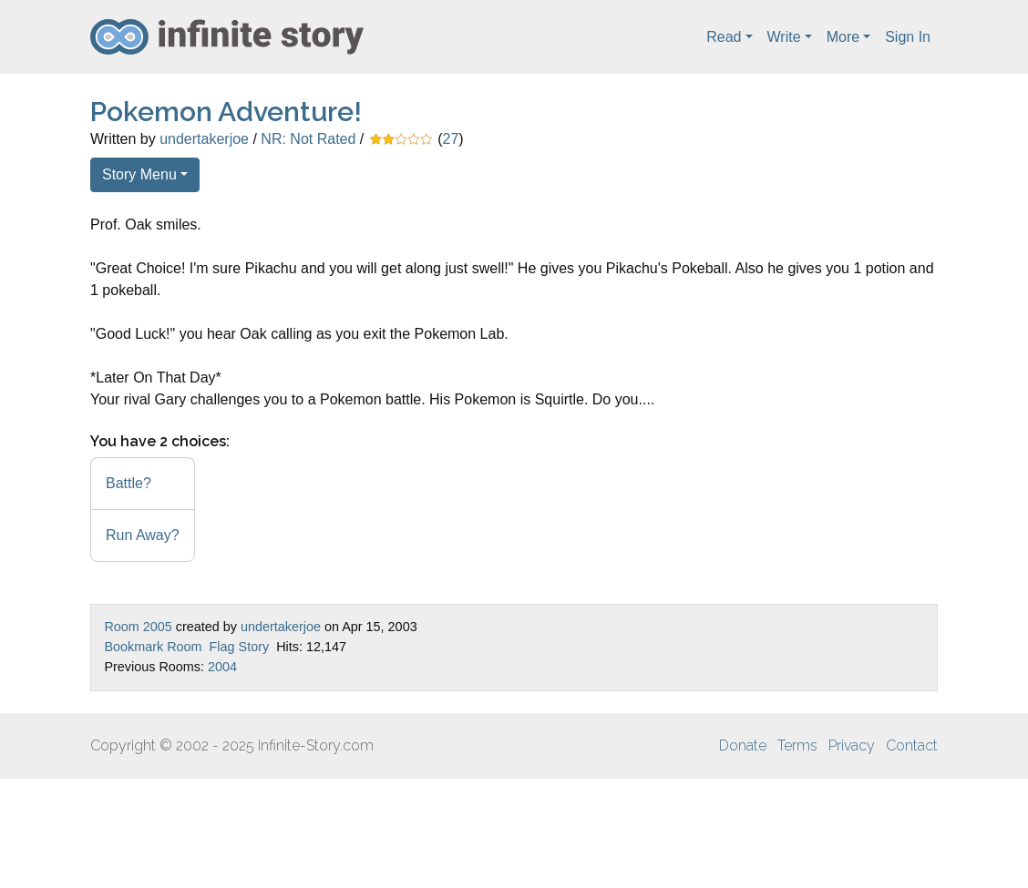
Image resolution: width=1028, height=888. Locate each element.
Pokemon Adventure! (226, 112)
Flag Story (240, 646)
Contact (912, 745)
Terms (797, 745)
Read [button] (723, 37)
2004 (222, 666)
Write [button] (784, 37)
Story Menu (139, 174)
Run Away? (143, 535)
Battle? (128, 483)
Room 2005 (137, 626)
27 (451, 139)
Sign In (907, 37)
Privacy (851, 745)
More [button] (843, 37)
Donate (742, 745)
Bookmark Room (152, 646)
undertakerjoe (204, 139)
